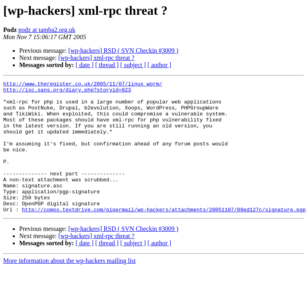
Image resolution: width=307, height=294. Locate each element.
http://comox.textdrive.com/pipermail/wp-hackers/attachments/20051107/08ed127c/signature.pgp (164, 235)
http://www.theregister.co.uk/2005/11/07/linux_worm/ (82, 84)
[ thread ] (107, 65)
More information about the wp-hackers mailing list (69, 287)
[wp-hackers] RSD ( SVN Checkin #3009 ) (123, 50)
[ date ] (85, 65)
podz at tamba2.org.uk (47, 29)
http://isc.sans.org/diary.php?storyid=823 (67, 91)
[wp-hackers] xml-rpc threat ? (96, 57)
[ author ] (159, 65)
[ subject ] (133, 65)
